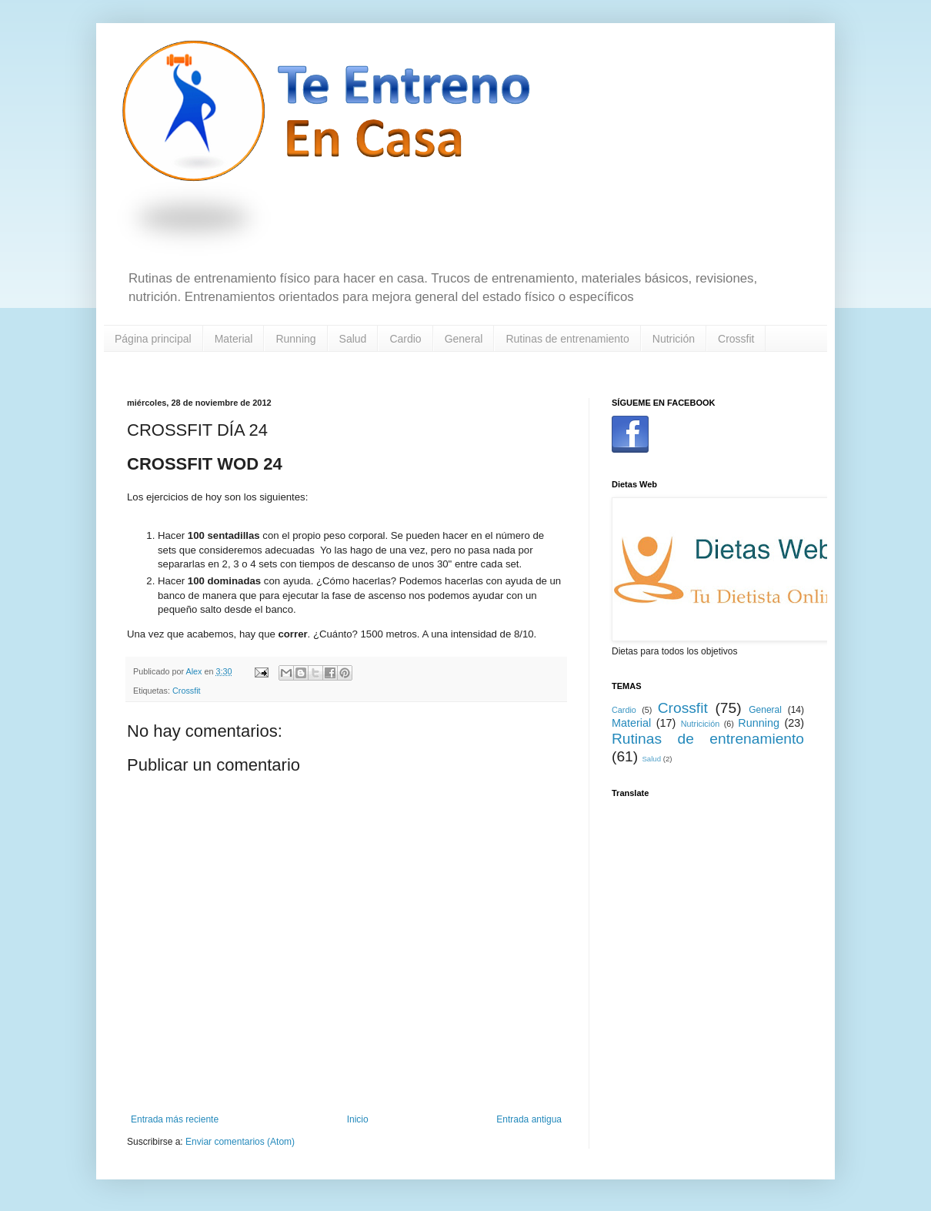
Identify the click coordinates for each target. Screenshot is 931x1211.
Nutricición (700, 723)
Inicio (358, 1119)
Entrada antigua (529, 1119)
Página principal (153, 339)
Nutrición (673, 339)
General (464, 339)
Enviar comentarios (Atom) (240, 1141)
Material (234, 339)
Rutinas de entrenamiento (567, 339)
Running (295, 339)
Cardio (405, 339)
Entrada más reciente (175, 1119)
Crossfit (736, 339)
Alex (194, 671)
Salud (353, 339)
